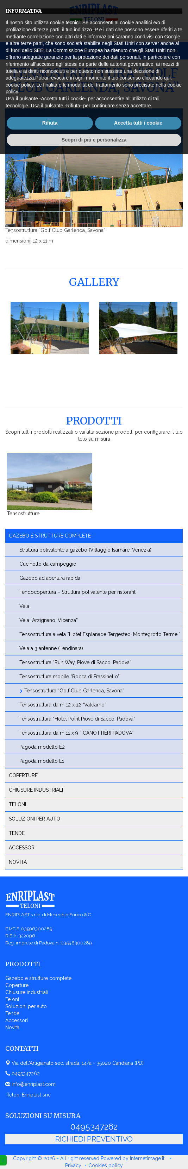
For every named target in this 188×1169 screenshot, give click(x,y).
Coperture (23, 775)
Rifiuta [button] (50, 1138)
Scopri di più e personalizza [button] (94, 1154)
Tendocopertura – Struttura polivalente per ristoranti (78, 592)
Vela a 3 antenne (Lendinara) (51, 648)
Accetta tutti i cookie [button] (138, 1138)
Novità (18, 862)
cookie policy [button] (19, 1099)
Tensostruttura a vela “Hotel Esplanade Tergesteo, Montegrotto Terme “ (100, 634)
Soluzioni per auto (34, 819)
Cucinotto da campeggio (47, 564)
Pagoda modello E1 (41, 761)
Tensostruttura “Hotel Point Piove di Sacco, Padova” (77, 719)
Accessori (22, 847)
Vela (24, 606)
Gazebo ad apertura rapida (49, 578)
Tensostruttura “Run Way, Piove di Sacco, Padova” (75, 662)
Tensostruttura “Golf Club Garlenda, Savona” (74, 690)
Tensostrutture (23, 513)
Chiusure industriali (36, 790)
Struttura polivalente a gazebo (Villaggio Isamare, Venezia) (85, 550)
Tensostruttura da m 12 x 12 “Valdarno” (62, 705)
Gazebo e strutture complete (69, 50)
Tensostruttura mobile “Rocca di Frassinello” (69, 676)
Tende (17, 833)
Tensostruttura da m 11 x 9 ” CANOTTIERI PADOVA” (76, 733)
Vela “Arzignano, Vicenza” (48, 620)
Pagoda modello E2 (42, 747)
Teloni (17, 804)
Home (18, 50)
